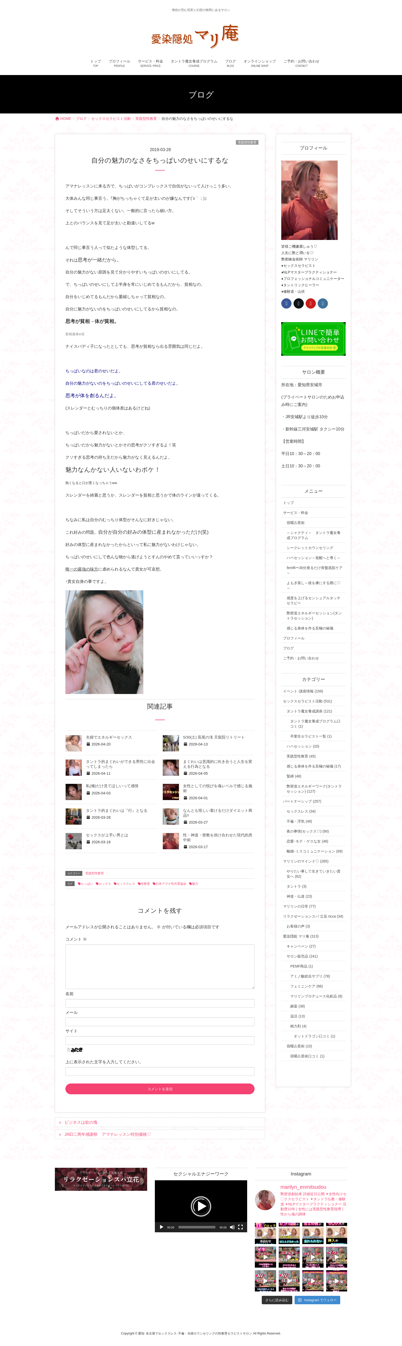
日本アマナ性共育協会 (171, 884)
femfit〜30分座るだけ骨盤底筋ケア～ (315, 570)
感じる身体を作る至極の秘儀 (310, 628)
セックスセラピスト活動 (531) (307, 701)
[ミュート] (232, 1227)
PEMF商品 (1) (301, 966)
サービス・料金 (295, 513)
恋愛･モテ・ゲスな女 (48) (307, 841)
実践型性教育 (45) (301, 756)
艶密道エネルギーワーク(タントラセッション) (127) (314, 788)
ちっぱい (87, 884)
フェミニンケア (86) (306, 986)
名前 (69, 994)
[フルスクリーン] (240, 1227)
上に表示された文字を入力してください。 (104, 1062)
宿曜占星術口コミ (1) (307, 1056)
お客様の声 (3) (298, 926)
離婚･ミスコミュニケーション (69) (315, 851)
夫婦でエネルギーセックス (109, 737)
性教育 (145, 884)
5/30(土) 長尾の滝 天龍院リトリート (214, 737)
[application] (201, 1206)
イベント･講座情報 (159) (303, 691)
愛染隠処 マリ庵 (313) (300, 936)
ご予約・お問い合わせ (301, 658)
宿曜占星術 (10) (299, 1046)
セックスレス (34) (301, 811)
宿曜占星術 (296, 523)
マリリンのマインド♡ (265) (305, 861)
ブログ (288, 648)
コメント (76, 939)
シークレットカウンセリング (310, 548)
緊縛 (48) (294, 776)
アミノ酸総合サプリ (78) (310, 976)
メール (71, 1012)
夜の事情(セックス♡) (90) (308, 831)
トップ (288, 503)
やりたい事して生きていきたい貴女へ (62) (313, 873)
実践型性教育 (247, 142)
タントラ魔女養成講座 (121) (309, 711)
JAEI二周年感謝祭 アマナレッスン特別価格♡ (108, 1134)
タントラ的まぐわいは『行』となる (116, 810)
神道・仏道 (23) (299, 896)
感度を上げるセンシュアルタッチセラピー (313, 600)
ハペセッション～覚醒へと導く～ (313, 558)
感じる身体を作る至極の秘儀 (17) (314, 766)
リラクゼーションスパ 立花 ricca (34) (313, 916)
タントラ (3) (296, 886)
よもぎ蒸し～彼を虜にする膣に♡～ (313, 585)
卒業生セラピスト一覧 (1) (310, 736)
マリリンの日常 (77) (299, 906)
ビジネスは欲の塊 (81, 1122)
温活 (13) (297, 1016)
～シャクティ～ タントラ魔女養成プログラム (313, 535)
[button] (201, 1206)
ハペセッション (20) (303, 746)
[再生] (161, 1227)
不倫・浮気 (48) (299, 821)
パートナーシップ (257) (302, 801)
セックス (105, 884)
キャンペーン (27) (301, 946)
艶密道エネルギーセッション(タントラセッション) (314, 615)
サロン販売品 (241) (302, 956)
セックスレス (126, 884)
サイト (71, 1031)
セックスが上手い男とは (107, 835)
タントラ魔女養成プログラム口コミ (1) (315, 723)
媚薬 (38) (297, 1006)
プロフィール (294, 638)
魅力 (195, 884)
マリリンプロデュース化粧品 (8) (316, 996)
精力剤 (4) (298, 1026)
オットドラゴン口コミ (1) (314, 1036)
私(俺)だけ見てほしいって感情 (112, 786)
